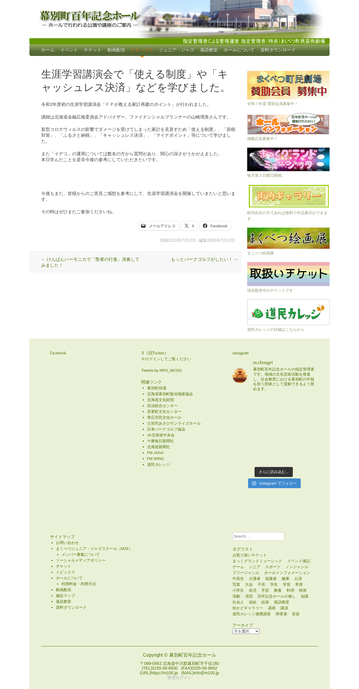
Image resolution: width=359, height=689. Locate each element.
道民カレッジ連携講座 (251, 614)
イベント (69, 49)
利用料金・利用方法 (79, 584)
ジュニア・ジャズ (176, 49)
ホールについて (239, 49)
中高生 (238, 578)
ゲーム (238, 567)
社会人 (238, 602)
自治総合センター (162, 405)
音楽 (296, 614)
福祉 (253, 602)
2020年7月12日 (182, 240)
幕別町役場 (156, 388)
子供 (261, 584)
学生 (274, 584)
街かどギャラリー (247, 608)
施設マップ (65, 595)
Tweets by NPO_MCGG (161, 370)
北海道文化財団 (160, 400)
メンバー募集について (81, 554)
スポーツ (272, 567)
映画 (303, 590)
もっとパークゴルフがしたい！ (204, 259)
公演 (298, 578)
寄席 (299, 584)
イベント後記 (298, 561)
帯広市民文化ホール (164, 417)
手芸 (265, 590)
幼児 (253, 590)
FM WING (155, 458)
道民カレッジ (158, 464)
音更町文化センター (164, 411)
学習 (286, 584)
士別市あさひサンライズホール (174, 423)
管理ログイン (179, 677)
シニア (254, 567)
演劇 (236, 596)
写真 (236, 584)
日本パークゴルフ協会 (166, 429)
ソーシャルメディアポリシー (81, 560)
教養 (278, 590)
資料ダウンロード (278, 49)
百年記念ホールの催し (276, 596)
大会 (249, 584)
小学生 (238, 590)
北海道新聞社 (158, 447)
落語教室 (209, 49)
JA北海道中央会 (160, 435)
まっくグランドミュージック (257, 561)
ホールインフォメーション (287, 572)
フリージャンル (245, 572)
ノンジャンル (296, 567)
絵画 (265, 602)
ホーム (47, 49)
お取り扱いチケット (249, 555)
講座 (272, 608)
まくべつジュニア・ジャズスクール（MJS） (94, 548)
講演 (284, 608)
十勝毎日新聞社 (160, 441)
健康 (285, 578)
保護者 (271, 578)
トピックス (142, 49)
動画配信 (116, 49)
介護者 (254, 578)
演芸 (249, 596)
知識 (304, 596)
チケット (93, 49)
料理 (290, 590)
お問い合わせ (67, 542)
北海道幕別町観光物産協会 (170, 394)
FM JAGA (155, 453)
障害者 (281, 614)
